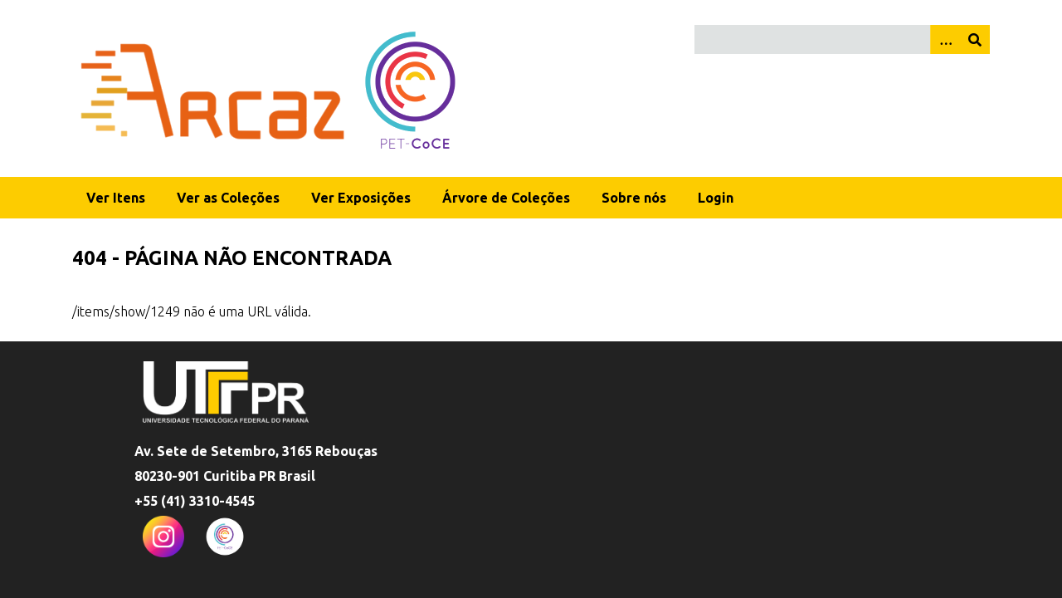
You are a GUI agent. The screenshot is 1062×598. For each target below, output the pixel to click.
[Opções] (945, 39)
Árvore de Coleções (506, 197)
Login (715, 197)
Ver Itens (115, 197)
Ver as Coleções (228, 197)
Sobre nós (634, 197)
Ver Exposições (361, 197)
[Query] (842, 39)
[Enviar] (975, 39)
